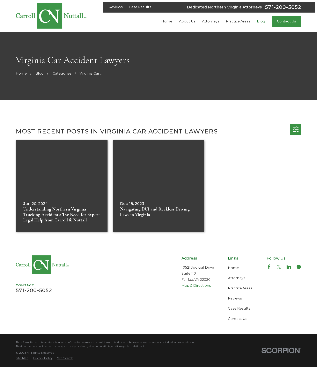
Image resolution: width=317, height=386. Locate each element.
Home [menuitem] (166, 21)
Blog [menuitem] (261, 21)
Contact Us (286, 21)
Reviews (116, 7)
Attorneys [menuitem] (210, 21)
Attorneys (236, 278)
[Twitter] (279, 266)
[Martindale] (298, 266)
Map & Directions (196, 285)
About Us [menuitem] (187, 21)
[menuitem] (22, 358)
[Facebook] (269, 266)
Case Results (140, 7)
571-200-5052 (283, 7)
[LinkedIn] (289, 266)
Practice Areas (240, 288)
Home (233, 268)
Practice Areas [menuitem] (238, 21)
